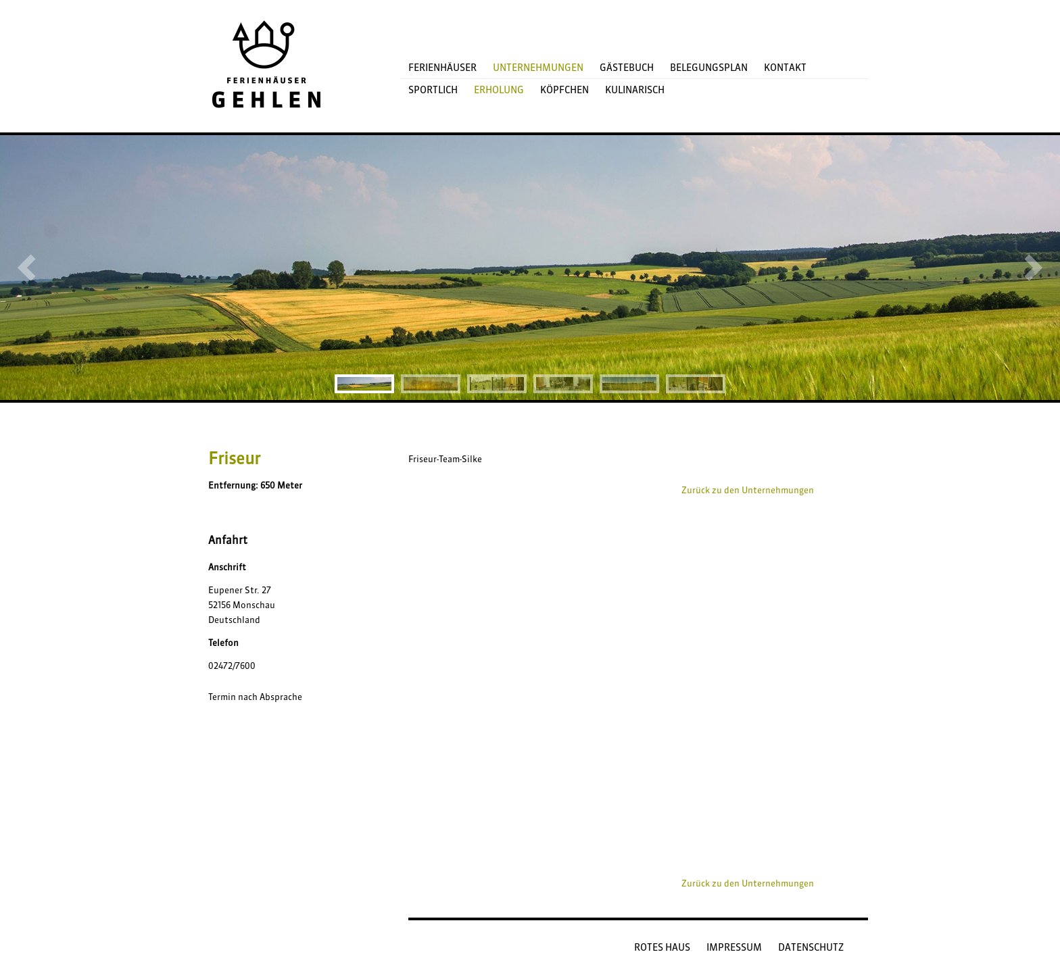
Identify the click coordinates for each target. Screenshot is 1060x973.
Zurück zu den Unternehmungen (747, 489)
